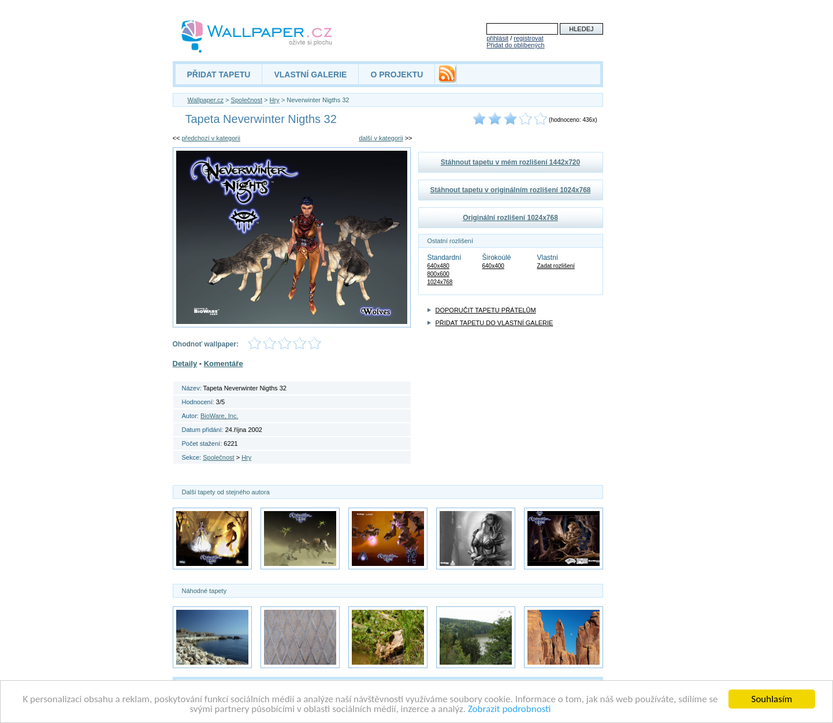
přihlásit (497, 38)
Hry (275, 99)
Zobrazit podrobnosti (509, 711)
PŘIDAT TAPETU (219, 74)
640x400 (493, 266)
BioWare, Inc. (219, 415)
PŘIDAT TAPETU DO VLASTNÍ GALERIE (494, 322)
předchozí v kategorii (210, 138)
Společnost (246, 99)
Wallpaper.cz (206, 99)
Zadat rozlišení (556, 266)
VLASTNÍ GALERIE (310, 74)
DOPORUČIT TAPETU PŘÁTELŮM (486, 310)
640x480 (438, 266)
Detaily (185, 363)
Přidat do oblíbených (515, 45)
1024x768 (440, 282)
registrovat (528, 38)
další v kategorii (381, 138)
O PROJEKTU (396, 74)
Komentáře (223, 363)
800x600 (438, 274)
